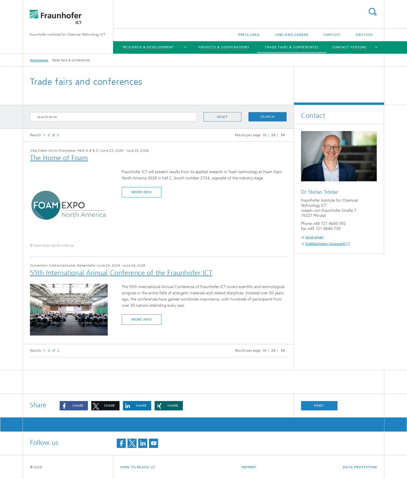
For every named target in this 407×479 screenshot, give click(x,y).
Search (372, 11)
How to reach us (137, 467)
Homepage (39, 60)
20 (273, 135)
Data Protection (360, 467)
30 (283, 135)
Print (319, 406)
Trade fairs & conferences (292, 47)
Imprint (248, 467)
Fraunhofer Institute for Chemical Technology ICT (67, 34)
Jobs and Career (291, 35)
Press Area (249, 35)
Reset (222, 117)
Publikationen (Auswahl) (325, 244)
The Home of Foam (59, 158)
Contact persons (349, 47)
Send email (314, 237)
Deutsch (364, 35)
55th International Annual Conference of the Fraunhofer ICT (121, 273)
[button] (74, 405)
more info (141, 192)
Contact (332, 35)
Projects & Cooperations (223, 47)
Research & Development (148, 47)
